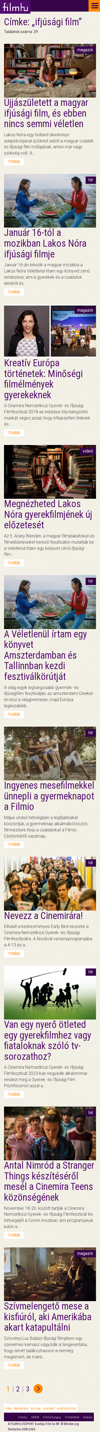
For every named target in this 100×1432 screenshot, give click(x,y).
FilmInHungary (52, 1417)
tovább (14, 162)
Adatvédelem (66, 1409)
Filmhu (22, 1417)
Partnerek (21, 1409)
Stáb (8, 1409)
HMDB (35, 1417)
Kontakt (49, 1409)
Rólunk (36, 1409)
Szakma (87, 1417)
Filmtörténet (72, 1417)
